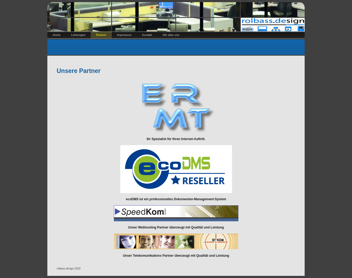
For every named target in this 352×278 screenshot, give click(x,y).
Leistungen (78, 34)
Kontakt (147, 34)
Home (56, 34)
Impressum (124, 34)
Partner (101, 34)
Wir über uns (171, 34)
